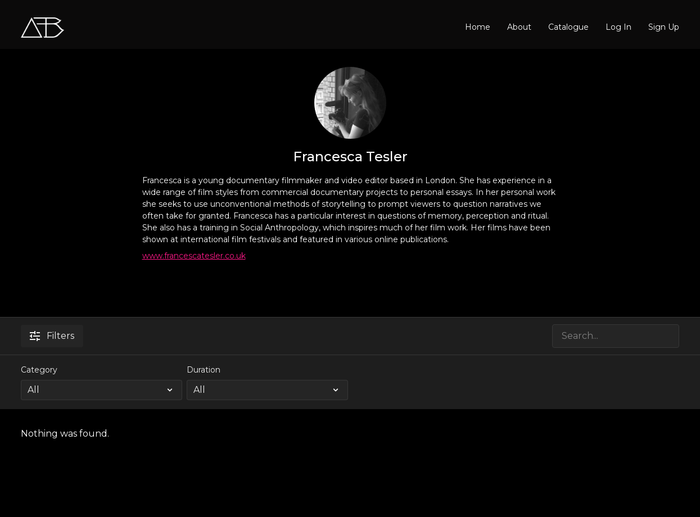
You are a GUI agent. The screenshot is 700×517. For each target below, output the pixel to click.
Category (39, 370)
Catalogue (568, 27)
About (519, 27)
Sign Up (663, 27)
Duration (203, 370)
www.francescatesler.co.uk (194, 256)
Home (477, 27)
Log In (618, 27)
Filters (52, 335)
